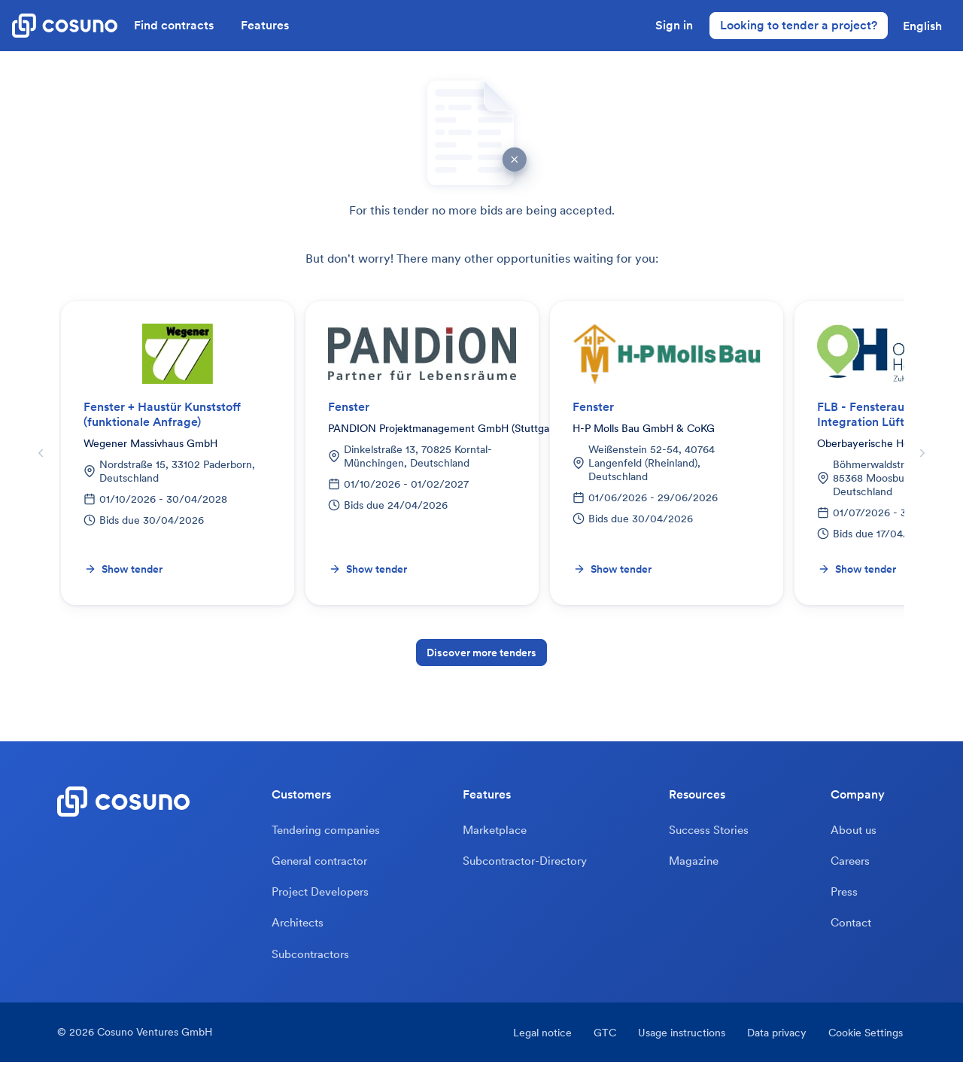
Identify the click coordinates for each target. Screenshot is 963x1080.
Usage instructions (675, 1050)
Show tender (123, 569)
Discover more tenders (481, 652)
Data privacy (775, 1050)
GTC (594, 1050)
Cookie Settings (868, 1050)
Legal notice (527, 1050)
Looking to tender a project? (798, 24)
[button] (922, 25)
